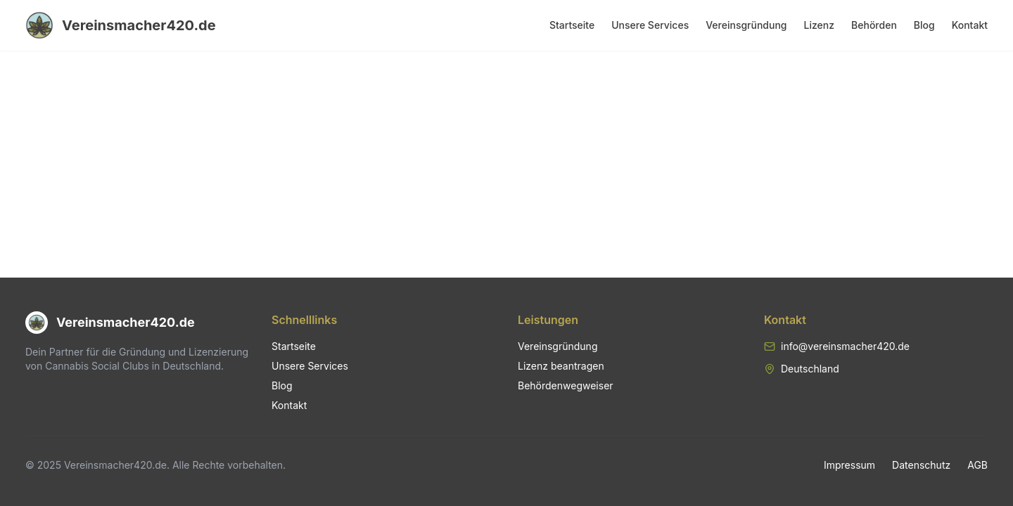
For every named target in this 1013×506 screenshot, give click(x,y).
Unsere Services (650, 25)
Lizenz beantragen (561, 366)
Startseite (571, 25)
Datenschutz (921, 465)
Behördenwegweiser (565, 385)
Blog (924, 25)
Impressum (849, 465)
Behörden (874, 25)
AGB (977, 465)
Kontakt (970, 25)
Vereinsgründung (746, 25)
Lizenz (819, 25)
